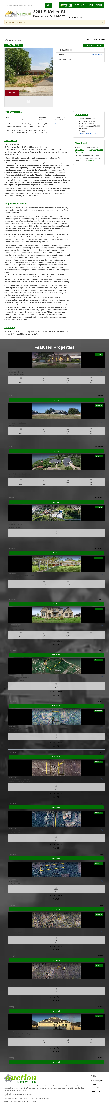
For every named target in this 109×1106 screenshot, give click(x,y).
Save (94, 39)
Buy (77, 5)
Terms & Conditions (95, 1086)
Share (102, 39)
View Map (58, 124)
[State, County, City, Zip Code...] (28, 5)
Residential (99, 405)
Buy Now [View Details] (56, 400)
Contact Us (95, 1092)
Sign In (99, 5)
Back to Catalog (76, 17)
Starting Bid (12, 650)
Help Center (79, 150)
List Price (12, 396)
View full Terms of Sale (87, 133)
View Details (56, 655)
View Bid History (96, 55)
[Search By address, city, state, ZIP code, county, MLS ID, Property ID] (48, 5)
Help (90, 5)
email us (91, 161)
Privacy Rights (96, 1081)
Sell (83, 5)
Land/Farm (99, 354)
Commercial (98, 558)
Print (86, 39)
